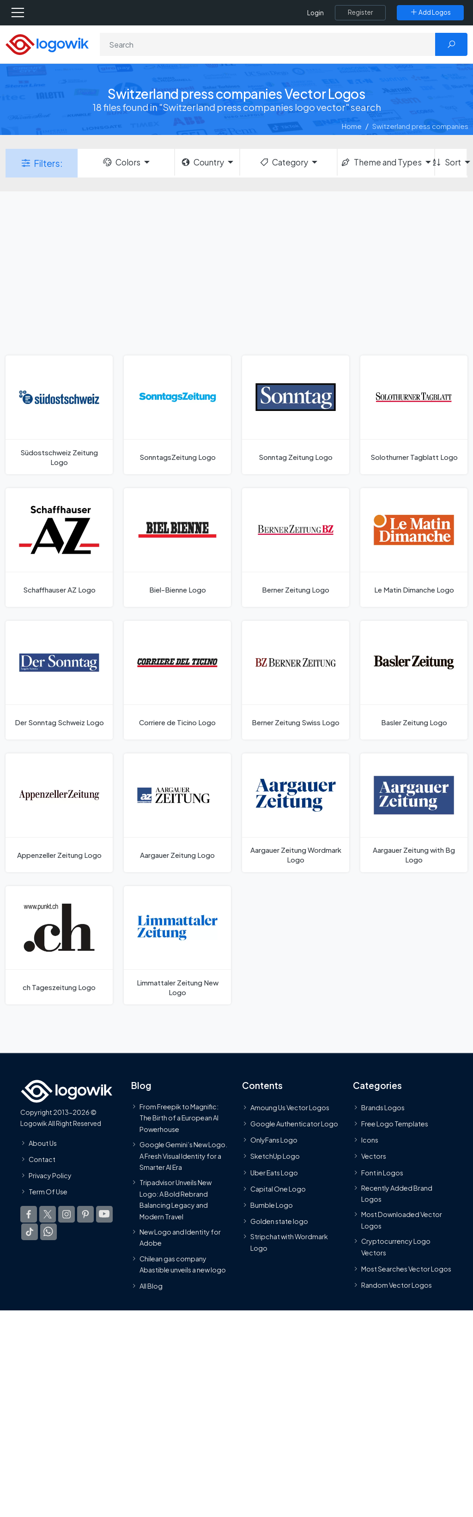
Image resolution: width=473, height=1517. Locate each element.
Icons (369, 1140)
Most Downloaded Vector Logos (401, 1220)
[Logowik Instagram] (66, 1214)
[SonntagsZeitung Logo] (177, 414)
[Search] (268, 44)
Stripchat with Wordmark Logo (289, 1242)
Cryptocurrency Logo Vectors (396, 1247)
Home (352, 126)
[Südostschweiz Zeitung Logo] (59, 414)
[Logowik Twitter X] (47, 1214)
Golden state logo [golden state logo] (279, 1221)
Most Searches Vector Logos (406, 1269)
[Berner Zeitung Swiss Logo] (295, 680)
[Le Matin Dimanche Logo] (413, 547)
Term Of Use (48, 1192)
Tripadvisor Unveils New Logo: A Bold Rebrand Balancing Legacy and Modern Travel (175, 1200)
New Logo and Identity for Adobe (180, 1237)
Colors (121, 162)
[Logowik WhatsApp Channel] (48, 1232)
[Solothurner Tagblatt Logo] (413, 414)
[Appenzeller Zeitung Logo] (59, 812)
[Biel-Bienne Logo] (177, 547)
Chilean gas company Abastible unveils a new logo (182, 1264)
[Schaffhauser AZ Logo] (59, 547)
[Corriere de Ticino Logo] (177, 680)
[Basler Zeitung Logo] (413, 680)
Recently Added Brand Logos (396, 1193)
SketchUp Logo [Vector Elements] (275, 1156)
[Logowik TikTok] (29, 1232)
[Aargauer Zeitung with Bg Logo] (413, 812)
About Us (43, 1143)
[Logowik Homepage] (47, 44)
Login (315, 13)
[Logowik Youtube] (104, 1214)
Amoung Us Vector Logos (289, 1107)
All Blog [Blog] (151, 1286)
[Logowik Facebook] (28, 1214)
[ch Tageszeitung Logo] (59, 945)
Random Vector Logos (396, 1285)
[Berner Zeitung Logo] (295, 547)
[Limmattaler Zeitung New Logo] (177, 945)
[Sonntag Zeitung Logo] (295, 414)
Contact (42, 1159)
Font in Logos (382, 1172)
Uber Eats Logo (274, 1172)
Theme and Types (380, 162)
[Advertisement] (236, 272)
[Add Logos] (430, 12)
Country (202, 162)
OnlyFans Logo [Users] (273, 1140)
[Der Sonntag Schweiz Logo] (59, 680)
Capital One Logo (278, 1189)
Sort (448, 162)
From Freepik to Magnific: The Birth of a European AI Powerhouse (178, 1117)
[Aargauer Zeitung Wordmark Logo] (295, 812)
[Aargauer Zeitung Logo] (177, 812)
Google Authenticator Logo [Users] (294, 1123)
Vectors (373, 1156)
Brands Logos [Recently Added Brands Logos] (383, 1107)
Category (283, 162)
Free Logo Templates (394, 1123)
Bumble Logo (271, 1205)
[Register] (360, 12)
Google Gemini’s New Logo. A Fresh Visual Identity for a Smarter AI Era (183, 1155)
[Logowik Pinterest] (85, 1214)
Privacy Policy (50, 1175)
